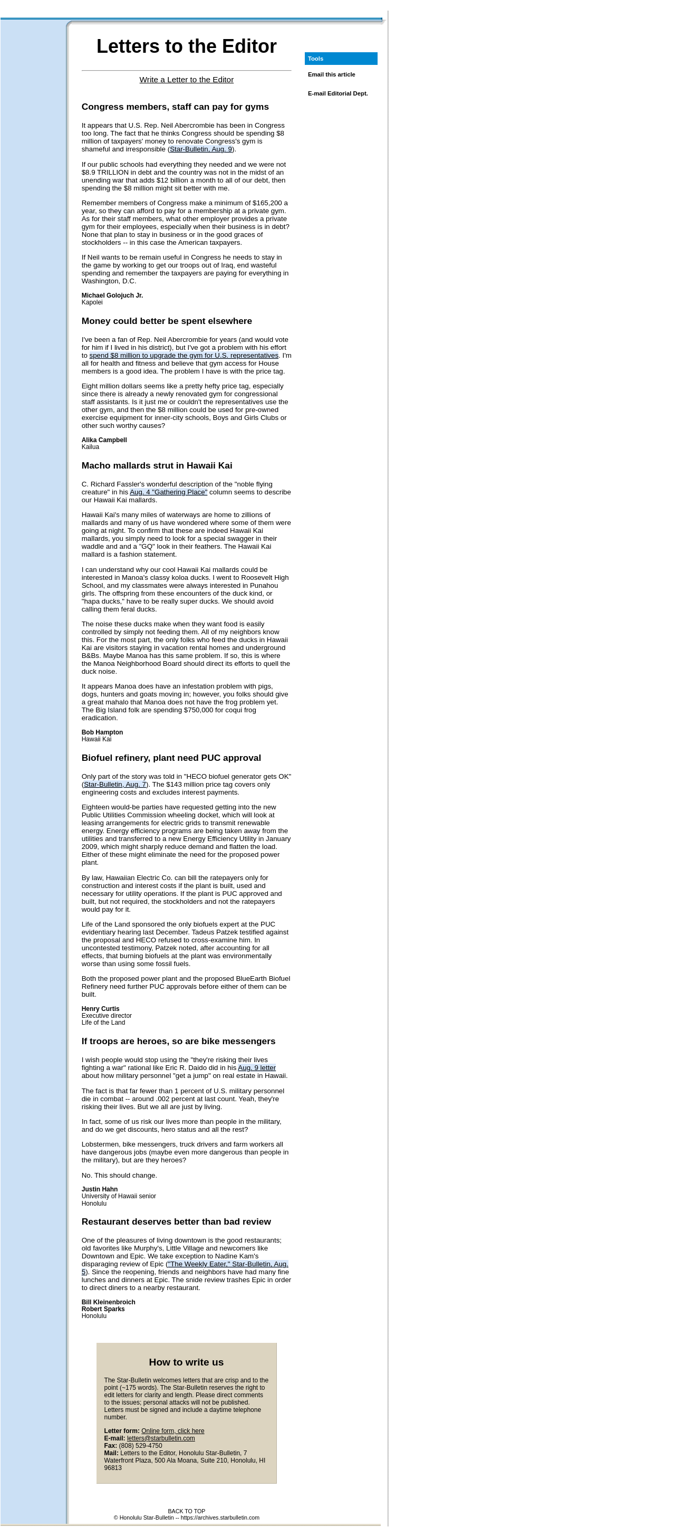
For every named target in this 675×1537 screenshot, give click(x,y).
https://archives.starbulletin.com (220, 1517)
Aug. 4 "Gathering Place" (168, 492)
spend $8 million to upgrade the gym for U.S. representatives (184, 355)
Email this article (331, 74)
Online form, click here (172, 1431)
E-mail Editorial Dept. (338, 93)
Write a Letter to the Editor (187, 79)
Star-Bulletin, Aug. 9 (201, 149)
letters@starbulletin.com (161, 1438)
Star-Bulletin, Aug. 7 (115, 784)
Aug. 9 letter (257, 1068)
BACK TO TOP (187, 1511)
